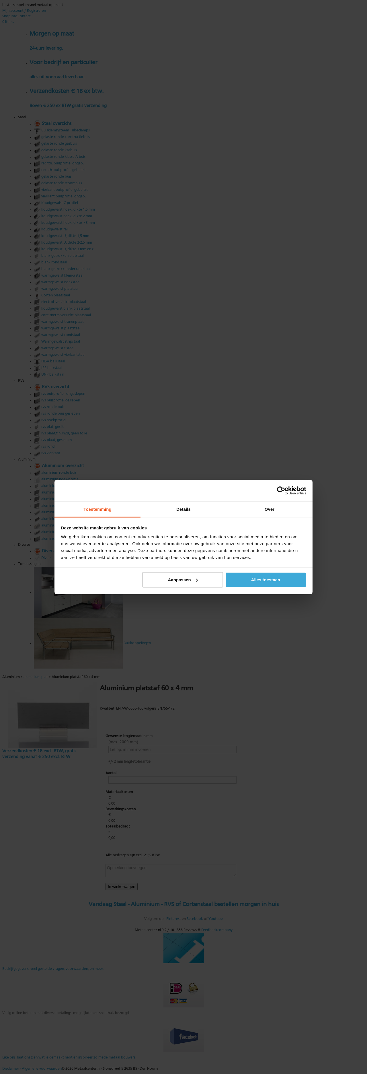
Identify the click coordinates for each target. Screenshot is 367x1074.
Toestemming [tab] (97, 508)
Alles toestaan (265, 579)
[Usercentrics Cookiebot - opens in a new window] (281, 490)
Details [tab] (183, 508)
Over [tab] (270, 508)
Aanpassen (183, 579)
